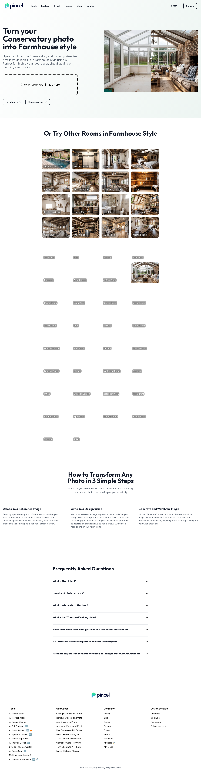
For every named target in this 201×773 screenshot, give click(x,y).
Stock (57, 5)
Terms (107, 722)
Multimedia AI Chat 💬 (20, 755)
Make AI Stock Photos (67, 751)
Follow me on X (158, 726)
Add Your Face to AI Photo (69, 726)
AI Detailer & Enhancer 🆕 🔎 (23, 759)
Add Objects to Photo (66, 722)
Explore (45, 5)
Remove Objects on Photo (69, 718)
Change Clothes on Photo (69, 713)
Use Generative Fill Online (69, 730)
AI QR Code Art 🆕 (18, 726)
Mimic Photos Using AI (67, 734)
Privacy (107, 726)
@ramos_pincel (114, 767)
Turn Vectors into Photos (68, 738)
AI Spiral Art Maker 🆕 (20, 734)
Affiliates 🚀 (109, 742)
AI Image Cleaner (17, 722)
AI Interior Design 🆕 (19, 742)
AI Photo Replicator (19, 738)
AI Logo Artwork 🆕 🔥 (20, 730)
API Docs (108, 747)
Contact (90, 5)
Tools (34, 5)
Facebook (156, 722)
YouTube (155, 718)
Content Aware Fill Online (68, 742)
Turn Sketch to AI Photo (68, 747)
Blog (79, 5)
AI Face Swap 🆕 (17, 751)
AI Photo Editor (16, 713)
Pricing (68, 5)
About (107, 734)
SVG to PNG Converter (20, 747)
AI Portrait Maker (17, 718)
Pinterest (155, 713)
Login (174, 5)
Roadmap (108, 738)
